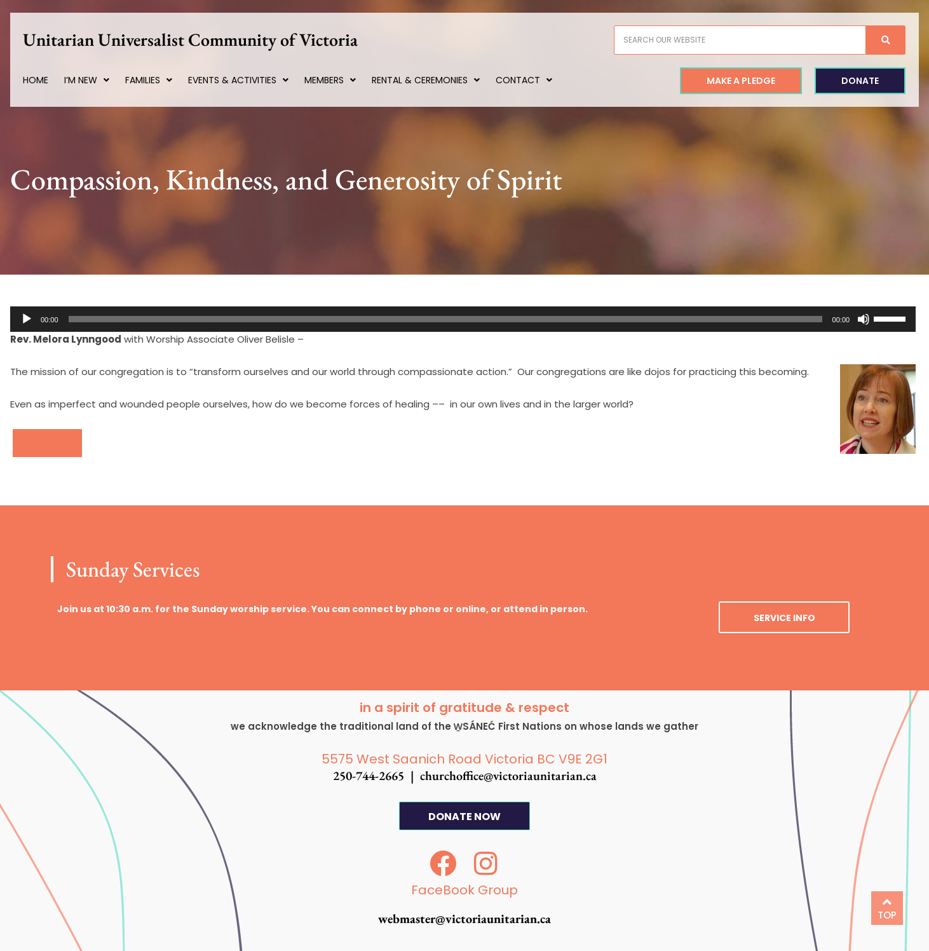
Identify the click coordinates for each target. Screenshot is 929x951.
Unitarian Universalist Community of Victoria (203, 39)
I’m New (100, 80)
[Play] (26, 319)
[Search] (872, 40)
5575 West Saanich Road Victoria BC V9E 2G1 (464, 759)
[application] (463, 319)
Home (49, 80)
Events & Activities (251, 80)
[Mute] (863, 319)
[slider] (445, 319)
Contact (537, 80)
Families (162, 80)
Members (343, 80)
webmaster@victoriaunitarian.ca (464, 918)
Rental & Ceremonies (439, 80)
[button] (47, 443)
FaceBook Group (464, 890)
